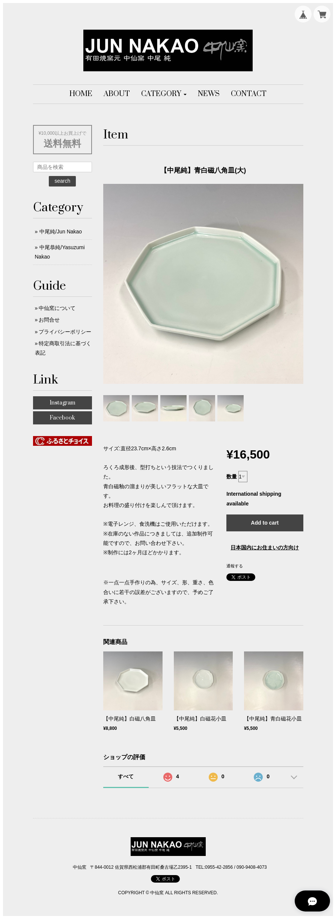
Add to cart (265, 523)
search (62, 181)
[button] (164, 94)
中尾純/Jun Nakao (60, 232)
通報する (234, 566)
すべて (126, 776)
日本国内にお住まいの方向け (265, 547)
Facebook (62, 417)
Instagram (62, 402)
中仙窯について (57, 308)
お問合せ (49, 320)
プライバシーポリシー (65, 332)
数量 (231, 477)
